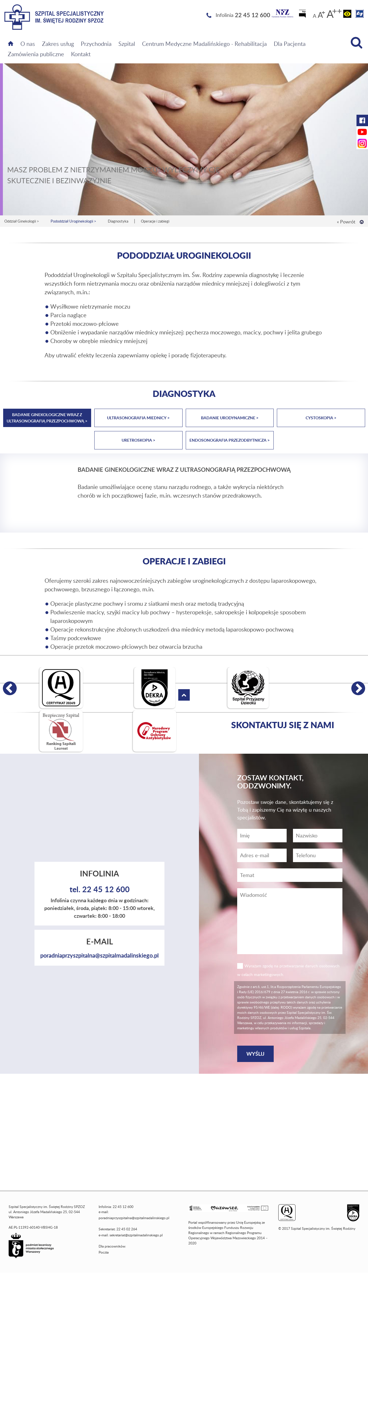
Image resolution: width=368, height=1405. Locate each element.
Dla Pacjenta (290, 44)
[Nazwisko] (317, 835)
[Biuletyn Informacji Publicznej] (303, 15)
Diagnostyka (118, 221)
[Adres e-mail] (262, 855)
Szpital (126, 44)
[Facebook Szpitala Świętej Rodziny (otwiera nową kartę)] (362, 120)
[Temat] (289, 875)
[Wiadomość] (317, 855)
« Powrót (346, 222)
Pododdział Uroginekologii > (73, 221)
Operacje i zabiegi (155, 221)
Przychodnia (96, 44)
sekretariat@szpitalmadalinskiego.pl (136, 1235)
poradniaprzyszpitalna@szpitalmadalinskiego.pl (99, 955)
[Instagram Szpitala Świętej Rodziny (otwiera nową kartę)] (362, 143)
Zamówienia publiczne (36, 54)
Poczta (104, 1252)
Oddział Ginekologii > (21, 221)
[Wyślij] (255, 1054)
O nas (27, 44)
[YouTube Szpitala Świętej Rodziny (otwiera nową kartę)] (362, 132)
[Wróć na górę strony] (362, 222)
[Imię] (262, 835)
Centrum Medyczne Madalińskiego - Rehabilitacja (204, 44)
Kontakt (81, 54)
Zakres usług (58, 44)
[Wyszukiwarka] (356, 43)
